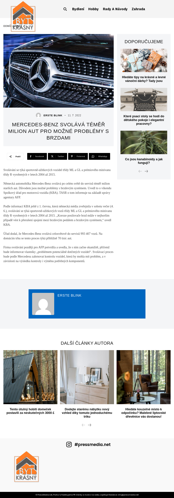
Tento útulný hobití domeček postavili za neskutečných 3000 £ (30, 411)
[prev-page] (140, 171)
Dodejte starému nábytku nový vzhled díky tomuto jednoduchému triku (87, 413)
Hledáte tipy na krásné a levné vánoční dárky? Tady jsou (144, 79)
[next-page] (146, 171)
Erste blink (53, 115)
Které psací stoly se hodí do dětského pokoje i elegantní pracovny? (144, 120)
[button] (65, 9)
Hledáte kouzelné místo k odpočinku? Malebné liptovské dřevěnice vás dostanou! (143, 413)
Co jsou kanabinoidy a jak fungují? (144, 161)
